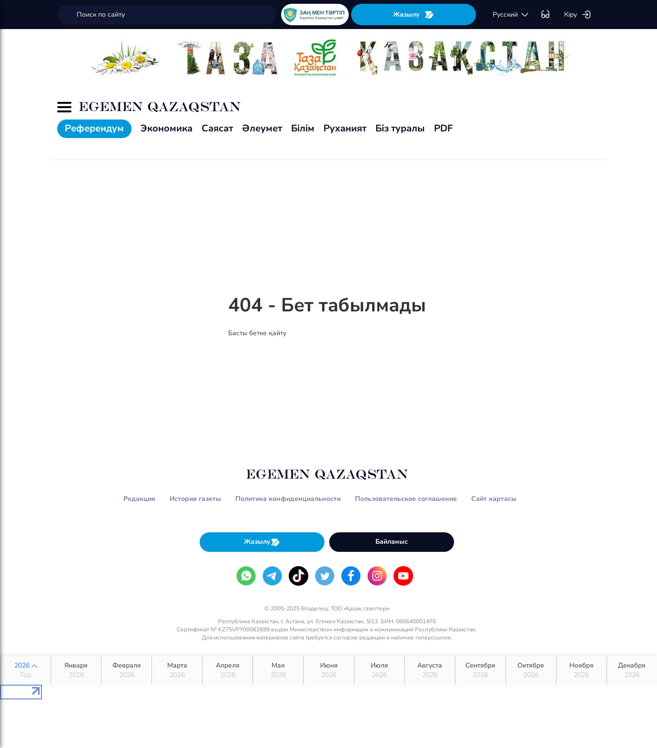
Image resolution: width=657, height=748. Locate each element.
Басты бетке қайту (257, 333)
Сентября (480, 670)
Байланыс (391, 541)
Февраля (126, 670)
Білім (302, 128)
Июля (379, 670)
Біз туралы (400, 128)
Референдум (94, 128)
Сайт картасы (493, 498)
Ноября (581, 670)
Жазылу (413, 15)
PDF (443, 128)
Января (76, 670)
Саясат (217, 128)
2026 (25, 670)
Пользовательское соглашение (406, 498)
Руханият (344, 128)
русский (511, 15)
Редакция (139, 498)
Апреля (227, 670)
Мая (278, 670)
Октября (531, 670)
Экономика (166, 128)
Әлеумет (262, 128)
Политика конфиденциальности (288, 498)
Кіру (577, 15)
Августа (430, 670)
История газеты (195, 498)
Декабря (632, 670)
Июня (328, 670)
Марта (177, 670)
